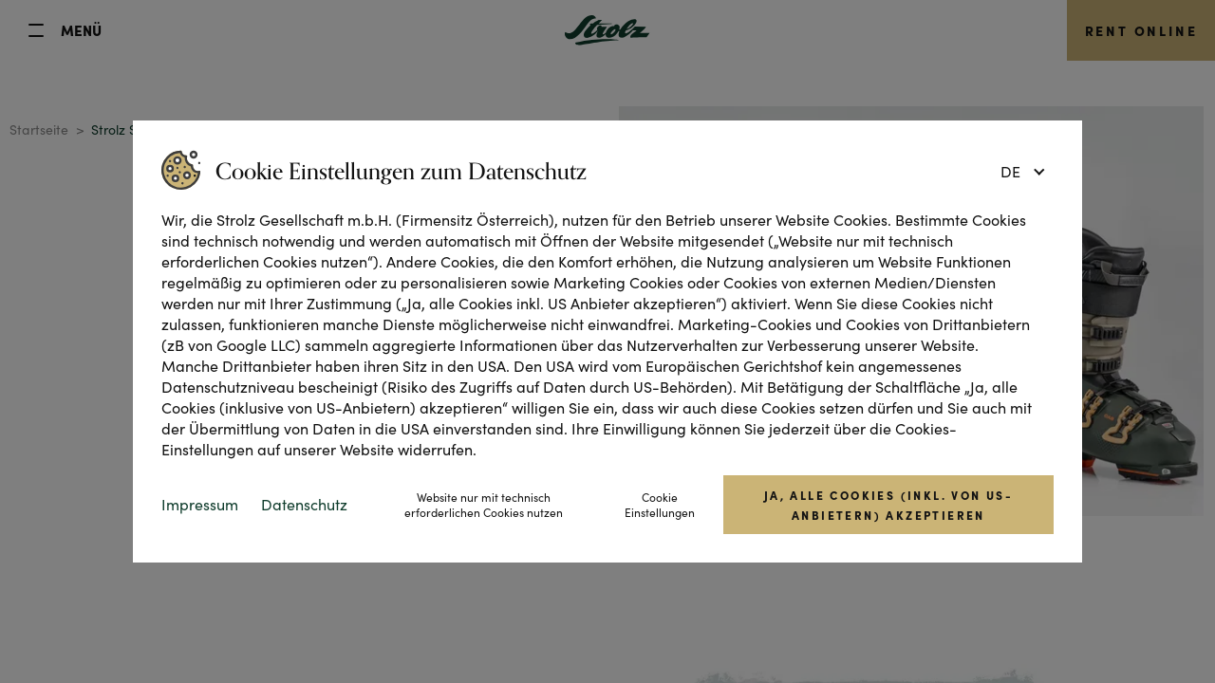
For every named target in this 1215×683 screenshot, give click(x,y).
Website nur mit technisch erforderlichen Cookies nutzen (483, 505)
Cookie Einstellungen (660, 505)
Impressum (199, 504)
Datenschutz (304, 504)
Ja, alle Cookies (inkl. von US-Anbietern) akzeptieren (888, 505)
